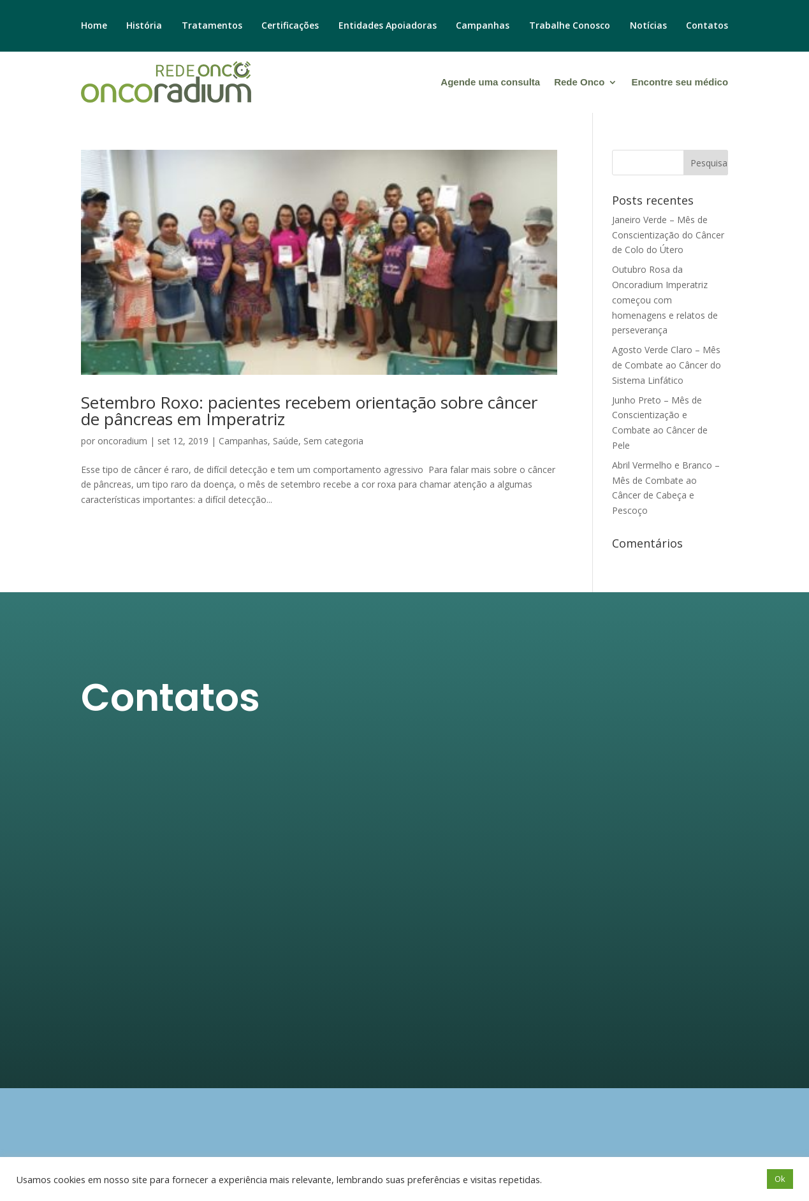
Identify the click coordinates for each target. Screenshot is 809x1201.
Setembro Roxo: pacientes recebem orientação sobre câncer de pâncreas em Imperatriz (309, 410)
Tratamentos (212, 26)
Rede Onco (579, 81)
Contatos (707, 26)
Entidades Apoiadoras (388, 26)
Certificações (290, 26)
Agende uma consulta (490, 81)
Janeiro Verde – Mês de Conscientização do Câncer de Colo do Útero (668, 235)
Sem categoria (333, 441)
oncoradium (122, 441)
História (144, 26)
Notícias (648, 26)
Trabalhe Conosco (569, 26)
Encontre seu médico (679, 81)
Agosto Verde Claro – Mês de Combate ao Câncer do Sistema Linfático (666, 365)
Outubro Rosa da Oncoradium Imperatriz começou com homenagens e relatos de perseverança (665, 299)
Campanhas (482, 26)
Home (94, 26)
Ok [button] (780, 1178)
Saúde (285, 441)
